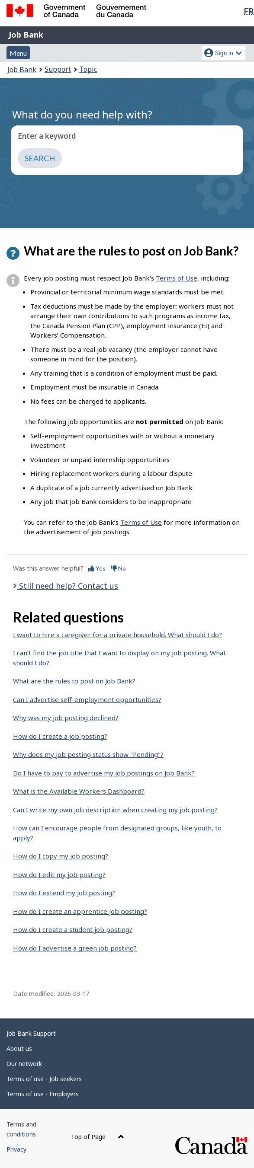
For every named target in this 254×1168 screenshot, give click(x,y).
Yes (97, 568)
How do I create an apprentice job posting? (80, 911)
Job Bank (26, 34)
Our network (24, 1063)
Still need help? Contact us (67, 586)
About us (19, 1048)
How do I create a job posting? (60, 736)
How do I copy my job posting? (60, 856)
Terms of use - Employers (42, 1094)
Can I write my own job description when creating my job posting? (115, 809)
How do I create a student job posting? (72, 929)
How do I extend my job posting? (64, 892)
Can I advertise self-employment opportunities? (87, 699)
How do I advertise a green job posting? (75, 948)
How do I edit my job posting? (59, 874)
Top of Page (97, 1137)
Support (58, 69)
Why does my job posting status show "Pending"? (88, 754)
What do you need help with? (82, 114)
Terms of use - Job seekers (44, 1079)
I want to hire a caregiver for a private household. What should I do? (117, 634)
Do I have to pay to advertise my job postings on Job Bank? (104, 773)
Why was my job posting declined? (66, 717)
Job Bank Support (31, 1033)
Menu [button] (18, 53)
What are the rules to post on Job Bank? (74, 681)
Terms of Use (176, 278)
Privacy (16, 1149)
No (118, 568)
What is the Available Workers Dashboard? (79, 791)
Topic (88, 69)
